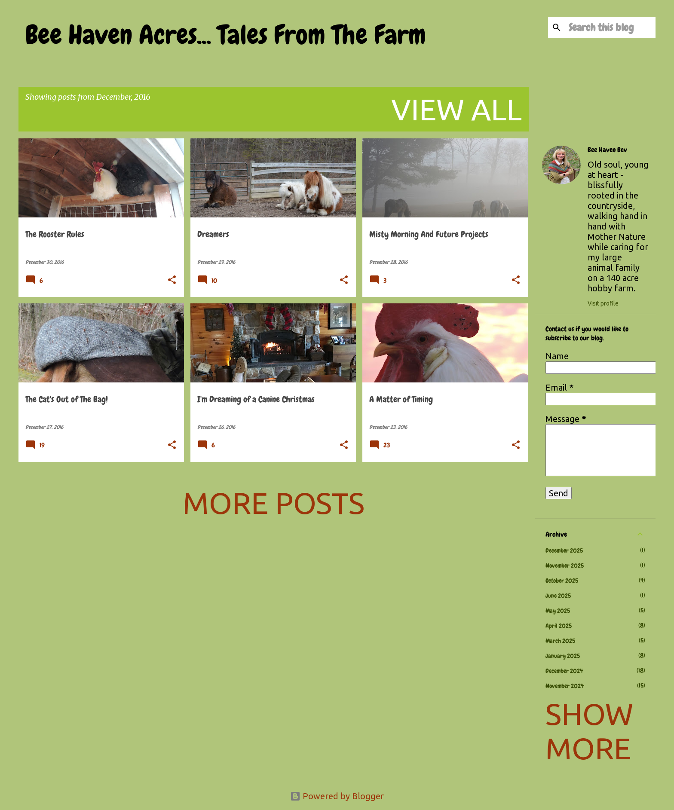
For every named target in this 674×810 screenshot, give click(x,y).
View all (456, 109)
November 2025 (564, 565)
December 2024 (564, 671)
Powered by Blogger (337, 796)
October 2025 (561, 580)
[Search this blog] (610, 27)
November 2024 (564, 686)
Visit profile (603, 303)
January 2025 (562, 656)
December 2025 (564, 550)
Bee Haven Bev (607, 150)
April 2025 (558, 626)
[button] (172, 281)
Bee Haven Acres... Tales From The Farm (225, 35)
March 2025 (560, 641)
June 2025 (558, 595)
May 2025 (557, 610)
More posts (274, 503)
